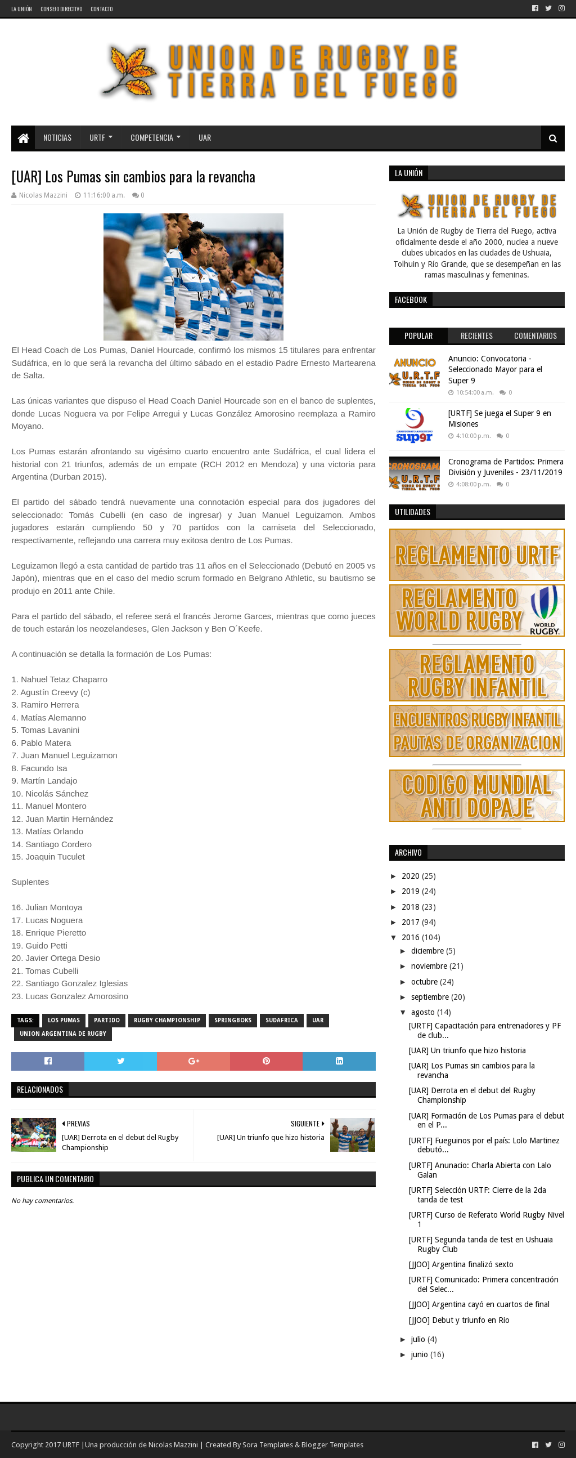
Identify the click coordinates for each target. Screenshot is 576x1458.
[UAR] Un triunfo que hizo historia (467, 1050)
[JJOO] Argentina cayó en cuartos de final (479, 1304)
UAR (205, 137)
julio (419, 1339)
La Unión (21, 9)
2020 (412, 875)
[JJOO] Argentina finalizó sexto (461, 1264)
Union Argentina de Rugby (63, 1034)
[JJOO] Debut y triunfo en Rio (459, 1320)
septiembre (431, 996)
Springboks (232, 1020)
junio (420, 1354)
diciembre (428, 950)
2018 (412, 906)
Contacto (101, 9)
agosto (424, 1012)
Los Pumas (64, 1020)
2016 (412, 937)
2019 (412, 891)
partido (107, 1020)
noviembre (430, 965)
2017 (412, 922)
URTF (97, 137)
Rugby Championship (167, 1020)
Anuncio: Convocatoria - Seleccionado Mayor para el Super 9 (495, 369)
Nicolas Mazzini (173, 1445)
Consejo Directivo (61, 9)
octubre (425, 981)
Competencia (151, 137)
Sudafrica (282, 1020)
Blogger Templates (332, 1445)
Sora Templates (267, 1445)
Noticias (57, 137)
